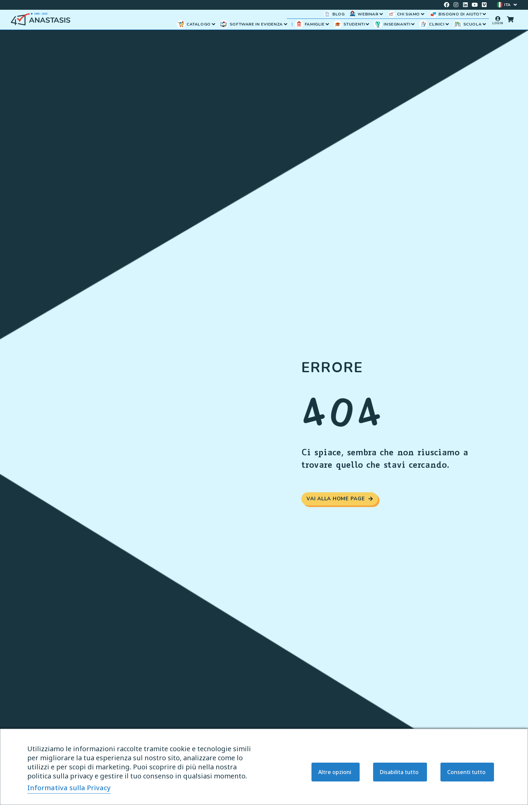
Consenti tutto (466, 772)
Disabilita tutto (399, 772)
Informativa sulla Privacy (69, 787)
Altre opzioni (334, 772)
